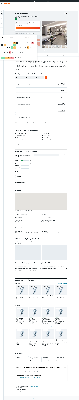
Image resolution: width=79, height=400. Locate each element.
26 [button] (53, 34)
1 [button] (35, 27)
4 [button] (25, 29)
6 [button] (30, 29)
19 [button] (53, 32)
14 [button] (41, 32)
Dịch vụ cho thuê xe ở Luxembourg (23, 380)
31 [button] (23, 39)
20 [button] (30, 34)
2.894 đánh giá (22, 14)
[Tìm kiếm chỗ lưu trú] (1, 9)
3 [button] (48, 27)
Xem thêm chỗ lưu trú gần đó (62, 286)
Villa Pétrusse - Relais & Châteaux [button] (21, 342)
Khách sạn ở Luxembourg (37, 380)
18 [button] (25, 34)
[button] (77, 1)
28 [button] (32, 36)
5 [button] (53, 27)
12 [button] (53, 29)
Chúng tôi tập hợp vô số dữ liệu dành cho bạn (41, 394)
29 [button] (35, 36)
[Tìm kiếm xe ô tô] (1, 11)
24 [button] (23, 36)
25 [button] (25, 36)
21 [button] (41, 34)
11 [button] (25, 32)
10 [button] (23, 32)
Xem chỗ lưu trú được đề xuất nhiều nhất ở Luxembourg (58, 329)
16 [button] (37, 32)
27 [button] (30, 36)
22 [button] (35, 34)
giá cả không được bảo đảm (34, 389)
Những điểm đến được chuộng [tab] (33, 374)
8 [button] (35, 29)
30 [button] (37, 36)
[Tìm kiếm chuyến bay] (1, 7)
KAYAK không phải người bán (41, 392)
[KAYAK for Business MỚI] (1, 18)
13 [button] (30, 32)
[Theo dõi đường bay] (1, 16)
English (48, 1)
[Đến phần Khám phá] (1, 14)
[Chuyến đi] (1, 21)
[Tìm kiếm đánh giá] (47, 158)
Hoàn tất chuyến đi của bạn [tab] (21, 374)
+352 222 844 (17, 12)
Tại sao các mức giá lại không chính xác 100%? (41, 396)
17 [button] (48, 32)
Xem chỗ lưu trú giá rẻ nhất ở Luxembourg (60, 308)
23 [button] (37, 34)
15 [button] (35, 32)
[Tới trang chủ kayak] (7, 3)
